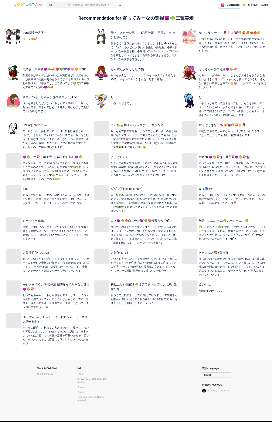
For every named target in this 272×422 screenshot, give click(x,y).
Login (264, 4)
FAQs (80, 374)
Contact (81, 387)
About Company (45, 374)
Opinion (81, 392)
